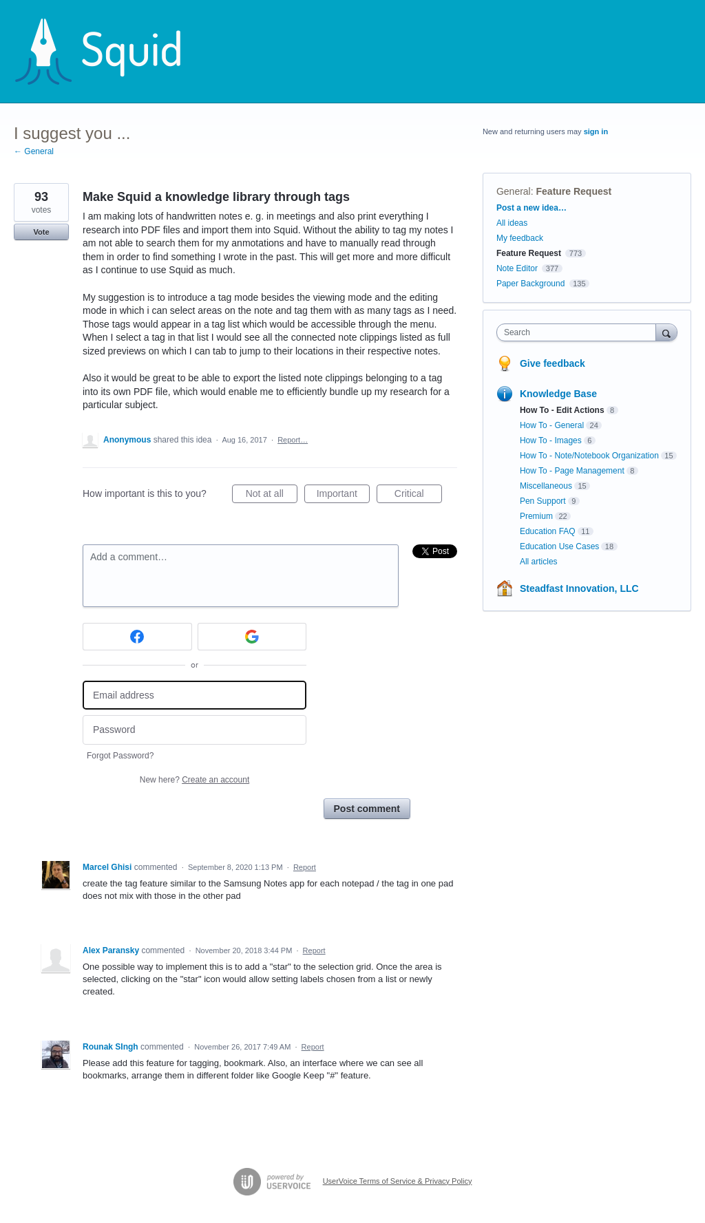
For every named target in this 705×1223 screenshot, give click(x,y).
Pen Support (543, 501)
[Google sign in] (252, 636)
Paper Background (530, 283)
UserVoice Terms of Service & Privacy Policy (397, 1181)
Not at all (271, 495)
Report (304, 867)
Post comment (367, 808)
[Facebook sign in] (137, 636)
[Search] (666, 332)
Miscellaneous (546, 486)
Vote (41, 232)
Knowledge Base (558, 393)
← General (34, 151)
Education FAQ (548, 531)
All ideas (511, 223)
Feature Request (574, 191)
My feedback (519, 238)
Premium (536, 516)
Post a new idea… (531, 208)
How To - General (552, 425)
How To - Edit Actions (562, 410)
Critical (418, 495)
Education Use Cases (559, 546)
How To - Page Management (572, 471)
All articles (539, 561)
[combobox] (579, 332)
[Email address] (194, 695)
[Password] (194, 730)
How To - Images (551, 440)
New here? (194, 780)
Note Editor (517, 268)
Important (343, 495)
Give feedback (552, 363)
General (513, 191)
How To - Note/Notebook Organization (589, 455)
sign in (596, 131)
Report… (292, 440)
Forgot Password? (120, 756)
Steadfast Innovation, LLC (579, 588)
